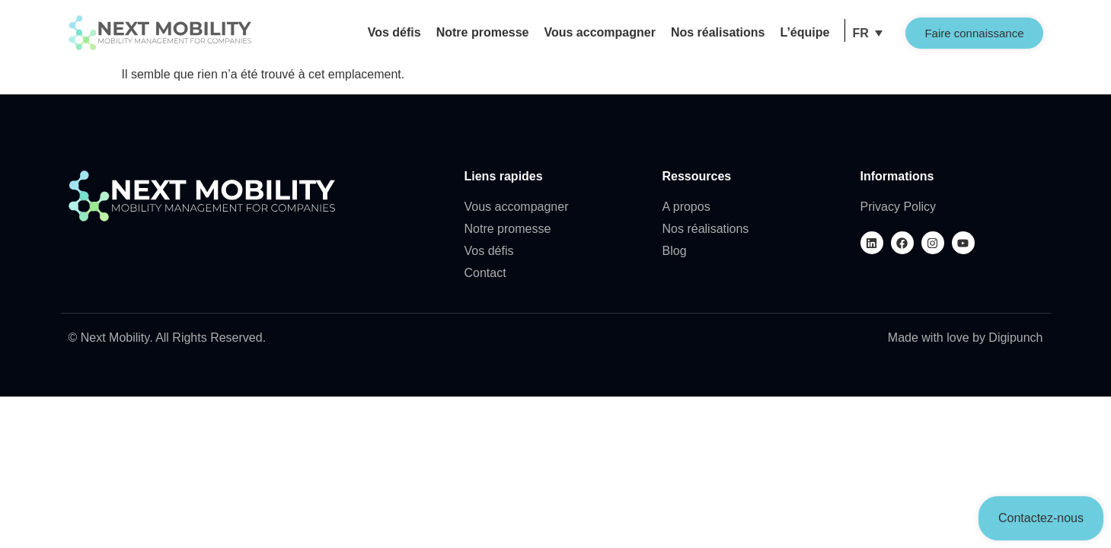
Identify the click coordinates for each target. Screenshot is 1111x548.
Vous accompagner (599, 32)
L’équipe (805, 32)
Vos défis (394, 32)
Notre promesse (482, 32)
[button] (867, 33)
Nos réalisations (718, 32)
